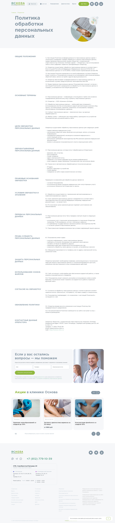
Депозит (37, 504)
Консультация (79, 419)
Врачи (74, 3)
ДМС (36, 502)
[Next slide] (98, 434)
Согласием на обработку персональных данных (49, 378)
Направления (54, 3)
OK (108, 518)
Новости (37, 493)
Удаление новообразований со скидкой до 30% (24, 423)
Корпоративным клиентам (66, 491)
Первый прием (15, 497)
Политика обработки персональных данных (68, 496)
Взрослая (32, 4)
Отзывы (37, 495)
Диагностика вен (49, 419)
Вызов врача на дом (16, 502)
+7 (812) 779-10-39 (39, 459)
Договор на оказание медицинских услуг (68, 510)
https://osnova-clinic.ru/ (56, 330)
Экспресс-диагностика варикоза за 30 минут (57, 423)
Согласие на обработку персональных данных (69, 500)
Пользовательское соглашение (67, 503)
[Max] (21, 459)
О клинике (38, 488)
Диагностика (65, 3)
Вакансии (37, 497)
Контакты (37, 491)
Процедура (17, 419)
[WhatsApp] (12, 459)
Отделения (14, 488)
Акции (13, 504)
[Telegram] (16, 459)
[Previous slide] (94, 434)
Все (94, 392)
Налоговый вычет (63, 493)
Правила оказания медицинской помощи (67, 506)
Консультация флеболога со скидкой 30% (85, 423)
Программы (14, 495)
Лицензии (61, 488)
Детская (43, 4)
